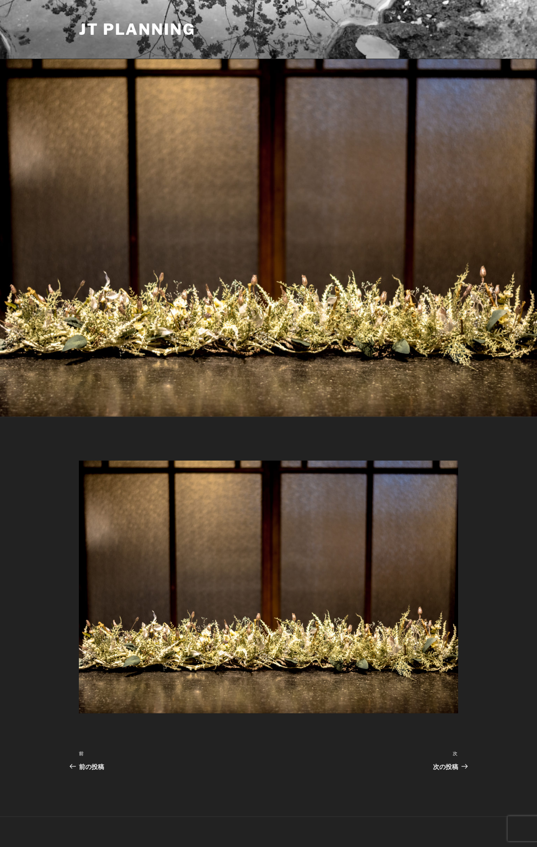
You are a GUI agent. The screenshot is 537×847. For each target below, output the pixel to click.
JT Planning (137, 29)
